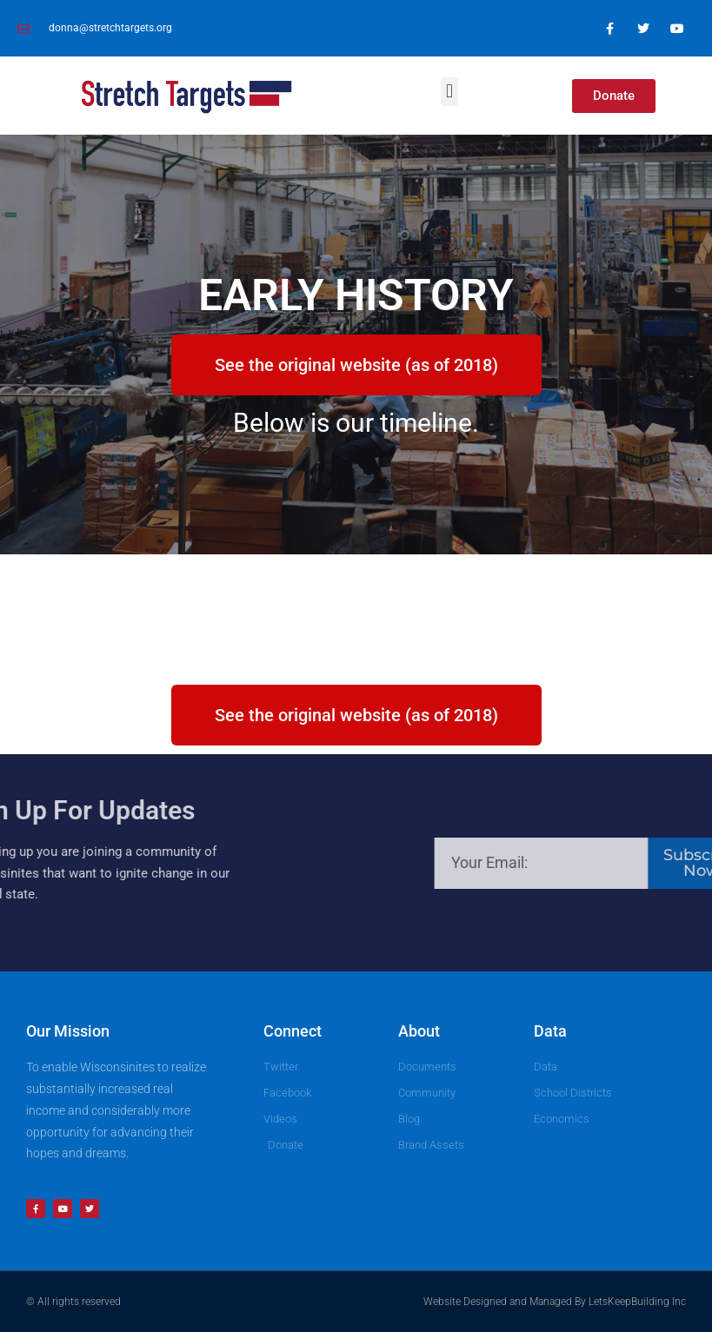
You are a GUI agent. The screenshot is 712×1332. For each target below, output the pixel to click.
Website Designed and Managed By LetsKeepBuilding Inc (554, 1302)
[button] (449, 91)
